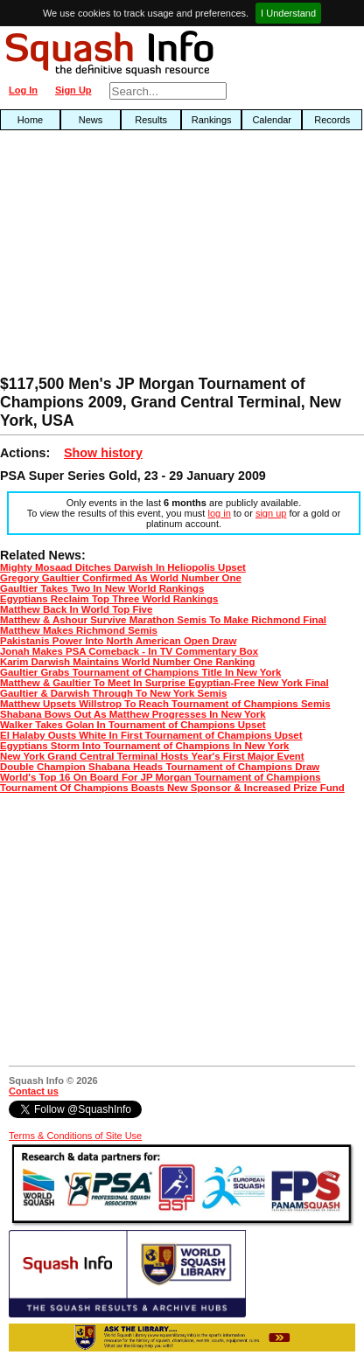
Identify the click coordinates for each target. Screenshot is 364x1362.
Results (151, 120)
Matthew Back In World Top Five (76, 609)
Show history (103, 453)
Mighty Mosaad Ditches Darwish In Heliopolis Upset (123, 567)
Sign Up (73, 90)
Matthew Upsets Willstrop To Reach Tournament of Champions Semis (165, 703)
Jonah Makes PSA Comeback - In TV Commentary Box (129, 651)
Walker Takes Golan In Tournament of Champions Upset (133, 724)
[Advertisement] (116, 257)
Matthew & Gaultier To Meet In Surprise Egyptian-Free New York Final (164, 683)
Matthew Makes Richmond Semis (79, 630)
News (91, 120)
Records (332, 120)
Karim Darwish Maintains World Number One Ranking (128, 662)
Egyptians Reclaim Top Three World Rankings (109, 599)
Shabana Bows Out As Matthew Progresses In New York (133, 714)
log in (218, 513)
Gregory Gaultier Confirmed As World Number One (121, 578)
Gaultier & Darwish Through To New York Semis (113, 693)
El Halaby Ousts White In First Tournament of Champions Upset (151, 735)
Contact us (34, 1091)
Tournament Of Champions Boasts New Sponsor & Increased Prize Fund (172, 787)
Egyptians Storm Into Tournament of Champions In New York (144, 745)
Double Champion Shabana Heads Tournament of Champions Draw (159, 766)
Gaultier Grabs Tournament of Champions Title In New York (140, 672)
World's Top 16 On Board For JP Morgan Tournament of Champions (160, 777)
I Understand (288, 13)
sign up (271, 513)
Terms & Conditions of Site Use (75, 1135)
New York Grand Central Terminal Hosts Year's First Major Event (152, 756)
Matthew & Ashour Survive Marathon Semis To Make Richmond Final (163, 620)
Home (30, 120)
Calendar (271, 120)
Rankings (212, 120)
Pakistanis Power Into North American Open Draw (118, 641)
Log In (23, 90)
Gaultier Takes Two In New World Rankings (102, 588)
